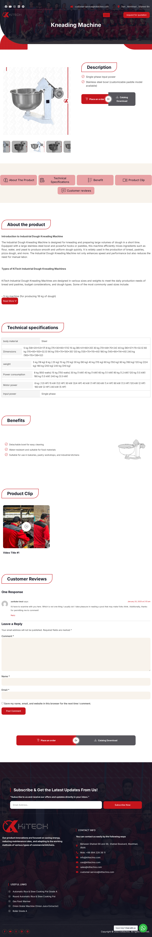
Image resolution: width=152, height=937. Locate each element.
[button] (6, 100)
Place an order (94, 99)
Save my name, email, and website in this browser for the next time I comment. (47, 703)
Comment (8, 636)
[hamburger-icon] (106, 15)
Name (6, 676)
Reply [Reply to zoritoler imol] (13, 615)
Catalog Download (122, 99)
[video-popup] (26, 526)
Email (5, 690)
